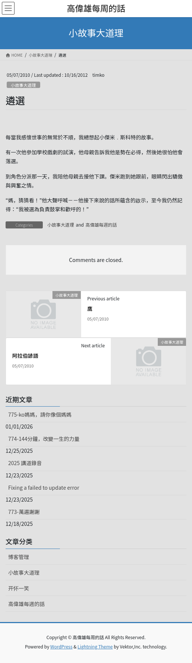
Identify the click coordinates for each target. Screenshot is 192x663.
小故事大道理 (23, 85)
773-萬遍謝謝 (23, 511)
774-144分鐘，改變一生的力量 (43, 438)
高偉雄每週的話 (101, 224)
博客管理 (18, 557)
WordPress (61, 646)
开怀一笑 (18, 588)
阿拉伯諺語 (25, 355)
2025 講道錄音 (25, 463)
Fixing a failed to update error (43, 487)
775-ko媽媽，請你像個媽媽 (39, 414)
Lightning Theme (95, 646)
